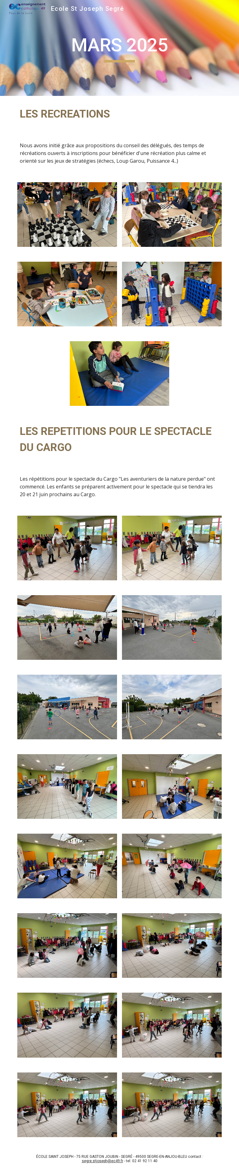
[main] (119, 48)
